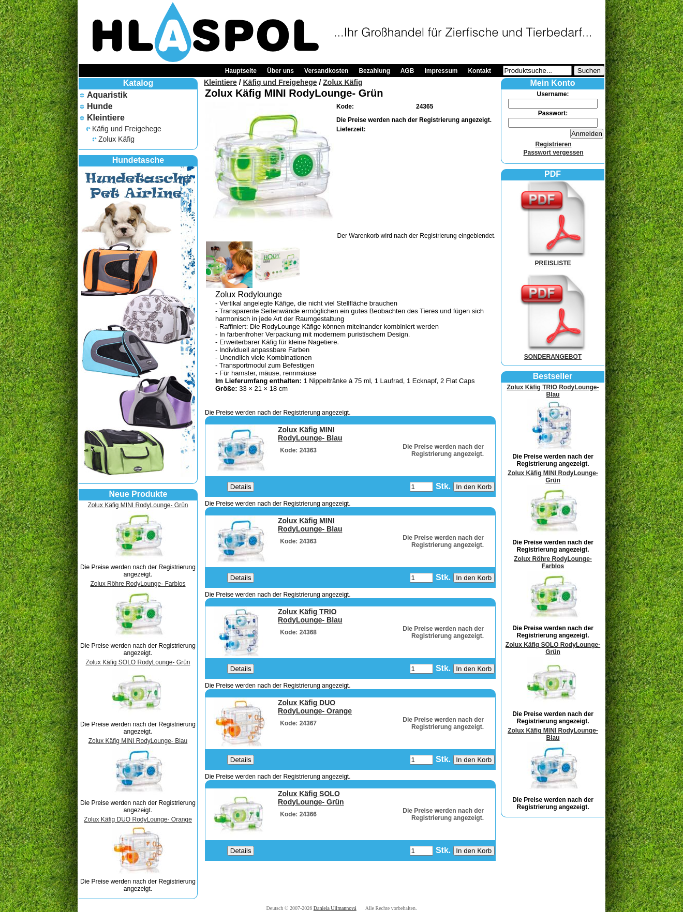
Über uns (280, 70)
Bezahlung (374, 70)
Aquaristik (107, 94)
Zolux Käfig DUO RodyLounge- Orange (138, 819)
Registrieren (553, 144)
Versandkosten (326, 70)
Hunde (100, 106)
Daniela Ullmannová (335, 908)
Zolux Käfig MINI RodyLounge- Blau (137, 740)
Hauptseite (241, 70)
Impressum (440, 70)
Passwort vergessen (553, 152)
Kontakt (479, 70)
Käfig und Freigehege (126, 129)
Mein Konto (552, 83)
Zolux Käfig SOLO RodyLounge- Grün (137, 662)
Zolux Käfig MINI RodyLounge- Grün (137, 505)
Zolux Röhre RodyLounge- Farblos (137, 583)
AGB (407, 70)
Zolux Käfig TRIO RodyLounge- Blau (553, 391)
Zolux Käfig (116, 139)
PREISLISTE (553, 259)
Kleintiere (106, 117)
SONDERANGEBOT (553, 353)
